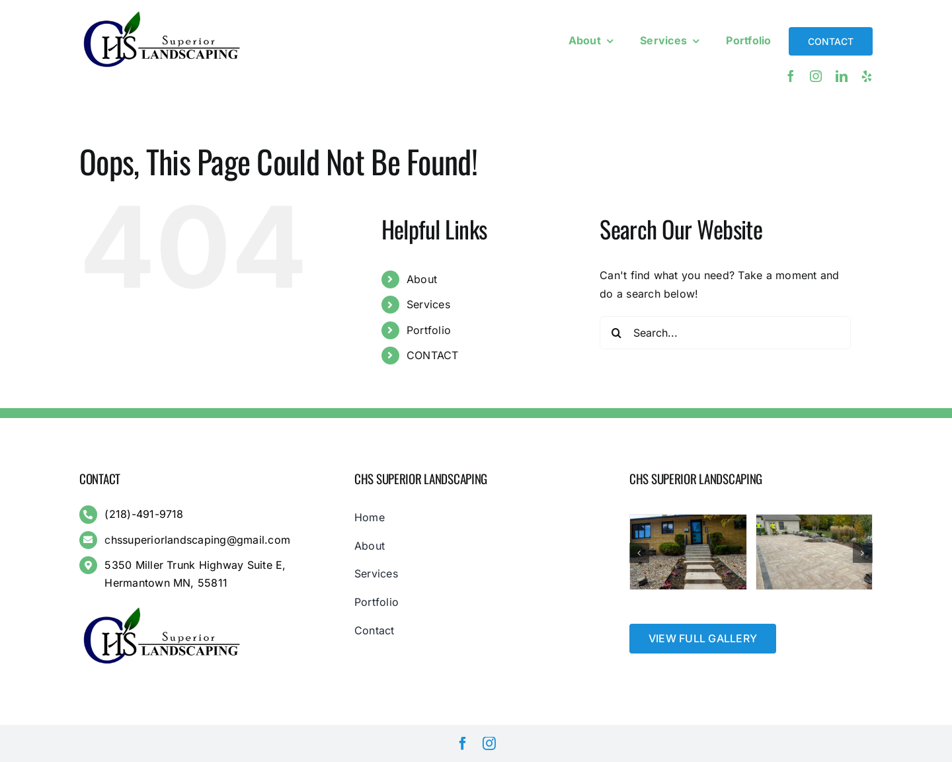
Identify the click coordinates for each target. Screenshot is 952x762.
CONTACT (433, 355)
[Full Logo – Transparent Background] (162, 12)
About (422, 279)
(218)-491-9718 (143, 514)
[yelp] (867, 76)
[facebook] (791, 76)
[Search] (616, 332)
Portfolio (429, 330)
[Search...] (725, 332)
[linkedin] (842, 76)
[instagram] (816, 76)
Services (428, 304)
